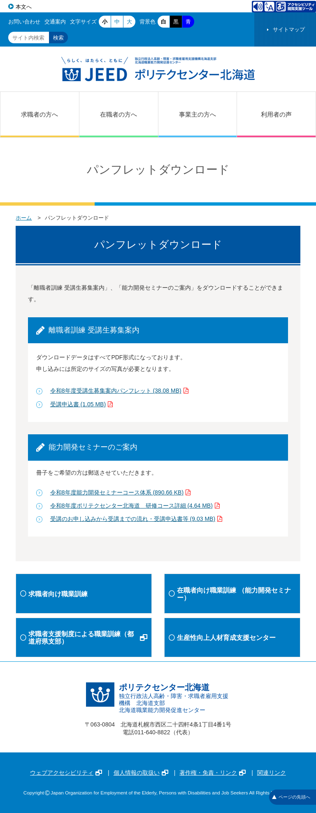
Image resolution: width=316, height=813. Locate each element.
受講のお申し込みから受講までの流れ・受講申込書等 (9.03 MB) (136, 518)
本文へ (24, 7)
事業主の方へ (197, 114)
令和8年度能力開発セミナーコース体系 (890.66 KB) (120, 492)
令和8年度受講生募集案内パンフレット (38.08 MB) (119, 390)
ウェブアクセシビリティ (66, 772)
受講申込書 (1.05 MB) (81, 404)
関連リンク (271, 772)
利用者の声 (276, 114)
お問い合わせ (24, 21)
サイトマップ (289, 29)
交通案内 (55, 21)
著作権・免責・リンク (212, 772)
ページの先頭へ (291, 796)
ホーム (24, 218)
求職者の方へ (39, 114)
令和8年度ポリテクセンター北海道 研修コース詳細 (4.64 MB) (135, 505)
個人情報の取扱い (141, 772)
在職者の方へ (118, 114)
